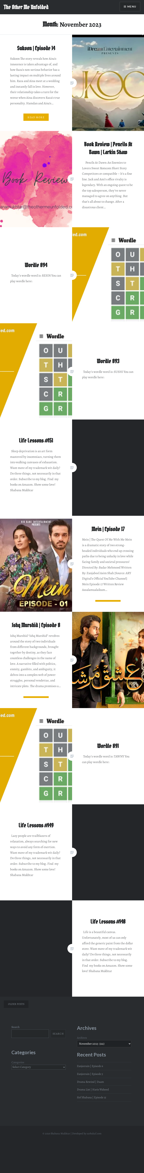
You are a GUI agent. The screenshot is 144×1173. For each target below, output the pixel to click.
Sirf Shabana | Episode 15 (91, 1097)
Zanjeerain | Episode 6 (90, 1066)
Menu (131, 6)
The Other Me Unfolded (26, 7)
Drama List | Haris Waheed (93, 1089)
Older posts (16, 1004)
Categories (17, 1062)
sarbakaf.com (94, 1133)
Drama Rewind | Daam (90, 1082)
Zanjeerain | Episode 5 (90, 1074)
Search (15, 1027)
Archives (82, 1038)
